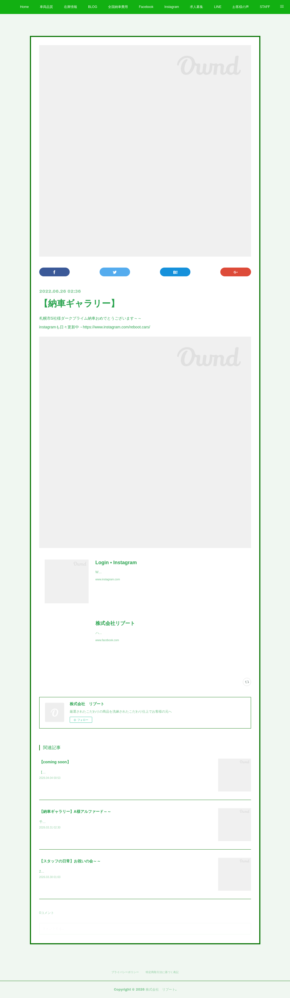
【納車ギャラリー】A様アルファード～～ (75, 811)
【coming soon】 (55, 762)
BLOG (92, 7)
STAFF (265, 7)
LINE (217, 7)
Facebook (146, 7)
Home (24, 7)
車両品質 (46, 7)
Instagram (171, 7)
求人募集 (196, 7)
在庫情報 (70, 7)
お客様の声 (240, 7)
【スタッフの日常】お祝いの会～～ (70, 861)
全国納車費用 (118, 7)
